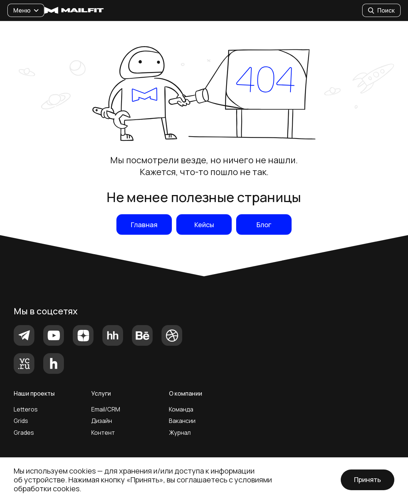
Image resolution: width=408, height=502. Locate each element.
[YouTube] (53, 335)
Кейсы (204, 224)
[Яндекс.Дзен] (83, 335)
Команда (181, 409)
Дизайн (101, 421)
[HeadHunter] (112, 335)
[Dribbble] (172, 335)
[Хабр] (53, 363)
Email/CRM (105, 409)
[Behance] (142, 335)
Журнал (180, 432)
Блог (264, 224)
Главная (144, 224)
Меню (25, 10)
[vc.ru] (24, 363)
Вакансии (182, 421)
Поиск (381, 10)
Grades (24, 432)
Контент (103, 432)
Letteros (26, 409)
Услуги (101, 393)
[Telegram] (24, 335)
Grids (21, 421)
